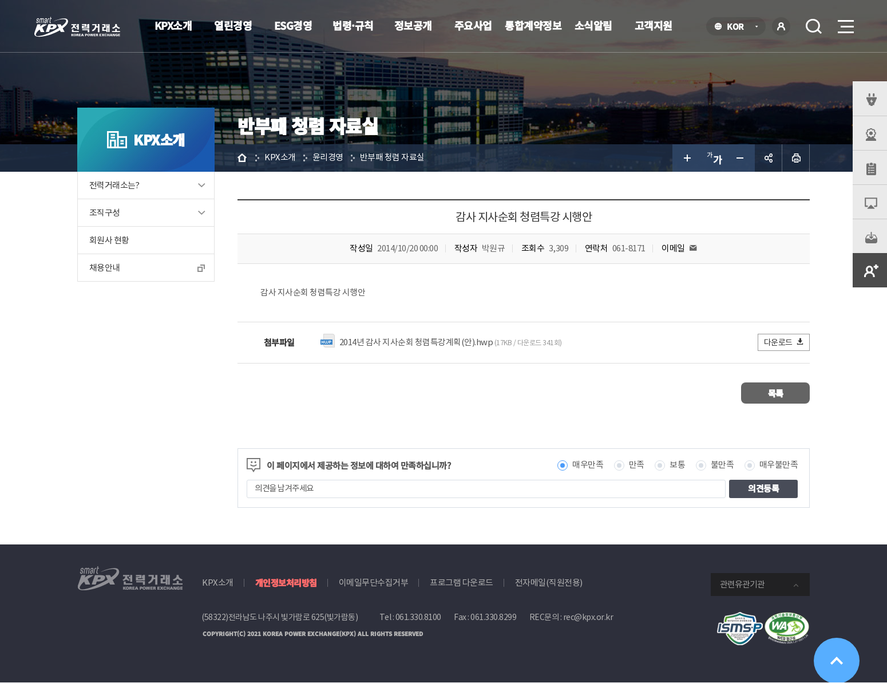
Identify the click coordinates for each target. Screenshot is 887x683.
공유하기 (768, 158)
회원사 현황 (109, 240)
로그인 (781, 26)
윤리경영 (327, 157)
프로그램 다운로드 (461, 582)
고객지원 (653, 25)
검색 (814, 26)
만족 (636, 465)
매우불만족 (778, 465)
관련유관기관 (742, 584)
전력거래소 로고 (77, 27)
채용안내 (104, 267)
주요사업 (473, 25)
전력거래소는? (114, 185)
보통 (677, 465)
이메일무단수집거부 (374, 582)
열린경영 (233, 25)
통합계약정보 (533, 25)
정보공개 (413, 25)
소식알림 (593, 25)
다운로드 (784, 342)
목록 (775, 393)
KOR (738, 27)
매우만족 (587, 465)
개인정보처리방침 (286, 583)
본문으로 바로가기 (0, 0)
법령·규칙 (353, 25)
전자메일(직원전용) (549, 582)
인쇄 (796, 158)
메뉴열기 (844, 23)
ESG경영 (293, 25)
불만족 (722, 465)
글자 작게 (741, 158)
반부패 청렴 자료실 (392, 157)
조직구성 (104, 212)
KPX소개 (173, 25)
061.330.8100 (418, 617)
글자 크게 (686, 158)
